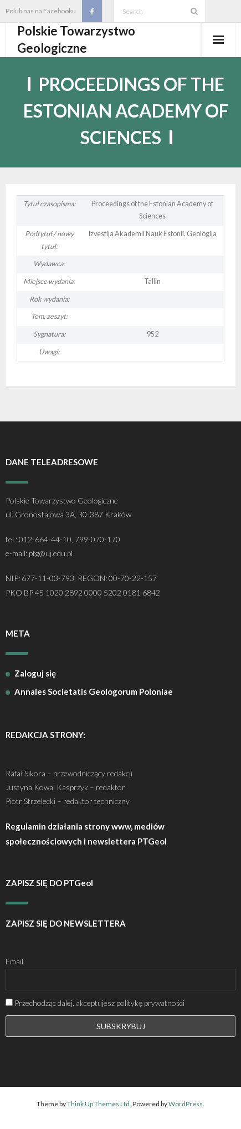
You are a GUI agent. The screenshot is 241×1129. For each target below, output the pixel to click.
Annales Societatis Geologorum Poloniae (93, 691)
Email (14, 961)
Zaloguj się (35, 673)
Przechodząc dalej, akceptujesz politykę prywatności (95, 1003)
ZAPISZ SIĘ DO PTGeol (49, 883)
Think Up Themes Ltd (98, 1104)
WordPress (185, 1104)
